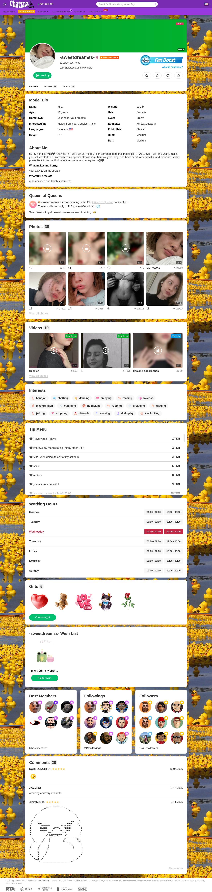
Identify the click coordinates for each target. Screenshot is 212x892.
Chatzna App (96, 11)
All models (9, 11)
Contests (79, 11)
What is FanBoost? (172, 67)
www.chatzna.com (40, 881)
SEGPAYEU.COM (80, 881)
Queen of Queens (102, 202)
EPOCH (65, 881)
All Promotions (62, 11)
